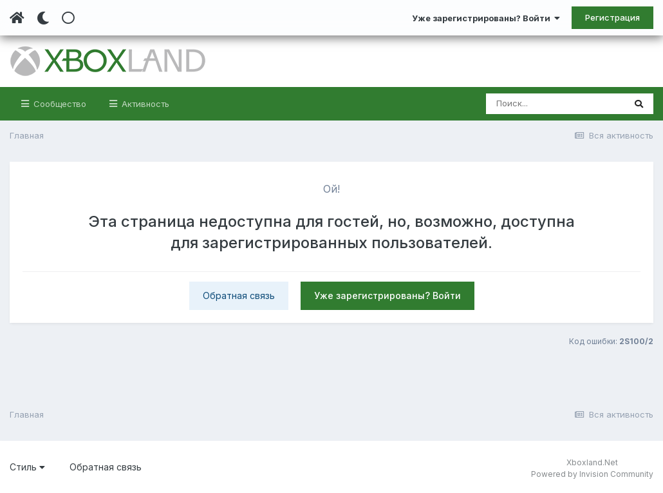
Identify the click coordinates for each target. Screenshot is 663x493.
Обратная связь (239, 295)
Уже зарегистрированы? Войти (486, 18)
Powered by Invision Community (592, 474)
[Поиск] (555, 103)
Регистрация (612, 17)
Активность (144, 104)
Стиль (27, 466)
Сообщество (58, 104)
